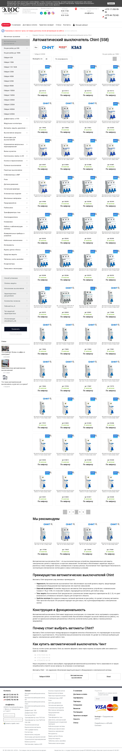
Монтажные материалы (12, 198)
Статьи (58, 25)
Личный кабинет (80, 25)
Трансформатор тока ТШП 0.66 (35, 720)
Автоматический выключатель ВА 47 (35, 694)
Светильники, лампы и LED (14, 156)
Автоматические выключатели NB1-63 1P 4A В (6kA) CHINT (110, 543)
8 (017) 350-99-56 (11, 697)
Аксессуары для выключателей (10, 139)
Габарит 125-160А (10, 67)
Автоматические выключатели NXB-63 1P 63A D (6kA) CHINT (65, 417)
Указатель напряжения (56, 731)
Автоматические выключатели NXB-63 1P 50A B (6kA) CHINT (88, 454)
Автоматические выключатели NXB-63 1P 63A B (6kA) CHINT (111, 417)
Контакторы (29, 732)
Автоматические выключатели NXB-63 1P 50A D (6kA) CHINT (42, 454)
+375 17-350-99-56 (112, 10)
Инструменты (9, 245)
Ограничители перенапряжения (35, 739)
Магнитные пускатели (12, 36)
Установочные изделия (12, 194)
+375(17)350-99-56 (43, 658)
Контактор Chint (30, 715)
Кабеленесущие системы (56, 726)
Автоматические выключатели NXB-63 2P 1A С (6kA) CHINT (42, 195)
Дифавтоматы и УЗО (11, 119)
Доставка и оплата (30, 25)
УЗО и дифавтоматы (31, 729)
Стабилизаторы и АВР (12, 175)
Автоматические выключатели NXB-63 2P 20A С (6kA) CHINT (111, 121)
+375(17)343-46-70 (43, 655)
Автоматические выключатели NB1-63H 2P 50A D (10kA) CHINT (65, 121)
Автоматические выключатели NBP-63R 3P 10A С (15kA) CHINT (88, 232)
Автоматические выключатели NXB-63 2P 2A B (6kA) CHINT (88, 85)
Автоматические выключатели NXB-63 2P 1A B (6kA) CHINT (111, 85)
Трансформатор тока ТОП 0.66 (35, 717)
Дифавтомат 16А (30, 710)
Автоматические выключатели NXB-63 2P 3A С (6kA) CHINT (88, 158)
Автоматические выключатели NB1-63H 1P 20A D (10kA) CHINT (42, 380)
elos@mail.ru (89, 13)
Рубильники (8, 208)
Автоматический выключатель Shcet (35, 707)
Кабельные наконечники (13, 240)
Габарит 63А (8, 57)
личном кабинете (70, 31)
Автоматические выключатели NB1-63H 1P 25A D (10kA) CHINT (111, 343)
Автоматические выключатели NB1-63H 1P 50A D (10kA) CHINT (42, 343)
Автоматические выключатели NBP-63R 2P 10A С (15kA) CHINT (111, 269)
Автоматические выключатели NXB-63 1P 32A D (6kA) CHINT (65, 491)
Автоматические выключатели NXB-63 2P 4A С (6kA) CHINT (65, 158)
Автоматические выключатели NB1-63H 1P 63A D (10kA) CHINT (111, 306)
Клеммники (8, 222)
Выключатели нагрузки (12, 133)
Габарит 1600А (9, 95)
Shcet (109, 677)
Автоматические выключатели (77, 677)
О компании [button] (16, 25)
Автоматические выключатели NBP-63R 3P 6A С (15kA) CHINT (111, 232)
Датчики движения (11, 184)
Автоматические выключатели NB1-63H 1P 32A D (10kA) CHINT (88, 343)
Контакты (67, 25)
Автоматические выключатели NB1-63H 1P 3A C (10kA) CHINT (43, 543)
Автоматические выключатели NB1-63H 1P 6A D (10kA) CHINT (88, 380)
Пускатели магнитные (32, 725)
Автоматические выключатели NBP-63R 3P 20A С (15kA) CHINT (42, 232)
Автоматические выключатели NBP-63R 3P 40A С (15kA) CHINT (65, 195)
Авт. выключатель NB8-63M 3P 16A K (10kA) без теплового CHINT (65, 307)
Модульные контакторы (13, 123)
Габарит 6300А (40, 54)
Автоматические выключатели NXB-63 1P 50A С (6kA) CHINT (65, 454)
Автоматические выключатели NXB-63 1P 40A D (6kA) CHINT (42, 491)
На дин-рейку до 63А (11, 48)
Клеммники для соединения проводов (57, 723)
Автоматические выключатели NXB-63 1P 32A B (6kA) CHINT (111, 491)
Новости (76, 719)
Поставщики (78, 712)
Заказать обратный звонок (13, 719)
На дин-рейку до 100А (110, 54)
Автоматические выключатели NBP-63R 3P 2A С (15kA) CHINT (42, 269)
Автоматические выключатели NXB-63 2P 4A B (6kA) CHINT (65, 85)
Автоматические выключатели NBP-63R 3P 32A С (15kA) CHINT (88, 195)
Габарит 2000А (9, 100)
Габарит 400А (9, 76)
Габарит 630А (9, 81)
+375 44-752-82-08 (112, 16)
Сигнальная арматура (12, 189)
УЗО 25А (27, 722)
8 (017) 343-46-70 (11, 695)
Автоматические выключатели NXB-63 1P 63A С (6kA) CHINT (88, 417)
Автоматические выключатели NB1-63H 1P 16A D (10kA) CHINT (65, 380)
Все (36, 47)
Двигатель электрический (57, 720)
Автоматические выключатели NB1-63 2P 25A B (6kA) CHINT (65, 543)
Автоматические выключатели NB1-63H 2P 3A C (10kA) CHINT (42, 121)
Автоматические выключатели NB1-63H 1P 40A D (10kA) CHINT (65, 343)
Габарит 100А (9, 62)
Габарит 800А (9, 86)
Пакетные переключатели (56, 695)
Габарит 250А (9, 72)
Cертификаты (78, 698)
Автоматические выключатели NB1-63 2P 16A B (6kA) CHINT (88, 543)
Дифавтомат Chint (31, 713)
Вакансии (76, 708)
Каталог (28, 691)
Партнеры (77, 701)
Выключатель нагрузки (32, 734)
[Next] (88, 512)
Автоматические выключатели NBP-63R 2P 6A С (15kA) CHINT (42, 306)
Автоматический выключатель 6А (35, 698)
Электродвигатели (11, 217)
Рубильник (51, 715)
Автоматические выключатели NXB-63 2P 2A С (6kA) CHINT (111, 158)
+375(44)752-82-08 (43, 660)
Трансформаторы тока (12, 212)
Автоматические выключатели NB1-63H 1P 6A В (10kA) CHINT (111, 380)
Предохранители (10, 203)
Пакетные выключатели (13, 170)
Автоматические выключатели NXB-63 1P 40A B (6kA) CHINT (111, 454)
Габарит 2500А (9, 104)
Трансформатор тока (55, 717)
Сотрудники (77, 705)
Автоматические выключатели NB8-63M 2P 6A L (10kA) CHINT (88, 306)
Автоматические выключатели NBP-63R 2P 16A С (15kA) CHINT (88, 269)
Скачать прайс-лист (11, 723)
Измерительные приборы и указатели (14, 235)
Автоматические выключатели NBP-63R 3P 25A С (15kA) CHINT (111, 195)
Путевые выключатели (12, 165)
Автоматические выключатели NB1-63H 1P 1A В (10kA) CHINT (42, 417)
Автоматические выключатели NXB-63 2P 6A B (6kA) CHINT (42, 85)
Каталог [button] (7, 25)
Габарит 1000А (9, 90)
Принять (111, 3)
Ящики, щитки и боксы (12, 250)
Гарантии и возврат (46, 25)
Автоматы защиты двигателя (14, 128)
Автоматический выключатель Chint (35, 702)
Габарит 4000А (9, 109)
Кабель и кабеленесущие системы (13, 228)
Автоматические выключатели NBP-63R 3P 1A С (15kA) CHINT (65, 269)
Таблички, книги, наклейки (13, 259)
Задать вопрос (9, 715)
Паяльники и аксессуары (13, 268)
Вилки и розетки (10, 151)
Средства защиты (10, 254)
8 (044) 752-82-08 (11, 700)
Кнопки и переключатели (13, 161)
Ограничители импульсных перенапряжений (14, 146)
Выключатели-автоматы (33, 727)
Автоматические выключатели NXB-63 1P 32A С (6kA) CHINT (88, 491)
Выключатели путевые (55, 693)
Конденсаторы (9, 264)
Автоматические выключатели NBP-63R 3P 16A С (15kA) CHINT (65, 232)
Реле (6, 179)
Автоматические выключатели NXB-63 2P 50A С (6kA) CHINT (42, 158)
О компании (77, 691)
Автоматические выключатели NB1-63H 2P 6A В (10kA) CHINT (88, 121)
